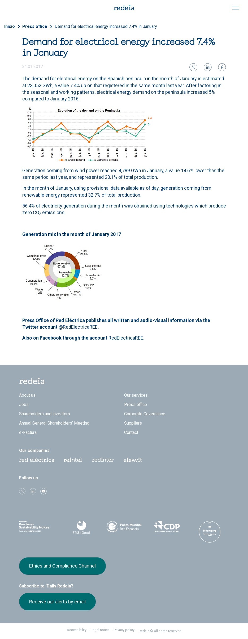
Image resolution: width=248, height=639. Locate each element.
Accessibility (76, 630)
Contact (131, 432)
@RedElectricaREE (78, 327)
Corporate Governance (144, 413)
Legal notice (100, 630)
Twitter (22, 491)
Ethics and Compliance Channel (62, 566)
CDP (166, 526)
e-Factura (28, 432)
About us (27, 395)
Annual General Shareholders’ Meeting (54, 423)
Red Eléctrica (36, 460)
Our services (136, 395)
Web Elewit (133, 460)
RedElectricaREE (125, 338)
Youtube (43, 491)
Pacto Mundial (124, 526)
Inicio (9, 26)
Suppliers (133, 423)
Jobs (24, 404)
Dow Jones (38, 526)
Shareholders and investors (44, 413)
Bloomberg (209, 532)
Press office (34, 26)
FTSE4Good (81, 527)
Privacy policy (124, 630)
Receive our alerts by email (57, 601)
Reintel (73, 460)
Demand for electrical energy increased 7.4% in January (106, 26)
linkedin (33, 491)
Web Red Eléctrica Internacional (103, 460)
